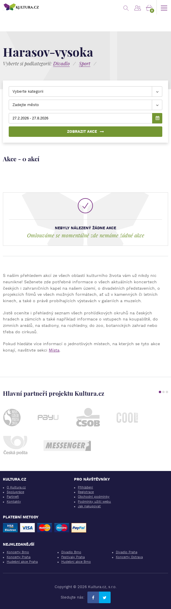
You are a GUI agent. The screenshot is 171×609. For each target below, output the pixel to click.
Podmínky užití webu (94, 502)
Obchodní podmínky (93, 497)
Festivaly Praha (73, 557)
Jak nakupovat (89, 506)
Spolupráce (15, 492)
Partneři (13, 497)
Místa (54, 350)
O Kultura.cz (16, 487)
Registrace (86, 492)
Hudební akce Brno (76, 562)
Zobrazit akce (85, 131)
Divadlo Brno (71, 552)
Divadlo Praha (126, 552)
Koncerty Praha (18, 557)
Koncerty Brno (18, 552)
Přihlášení (85, 487)
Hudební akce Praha (22, 562)
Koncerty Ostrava (129, 557)
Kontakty (14, 502)
